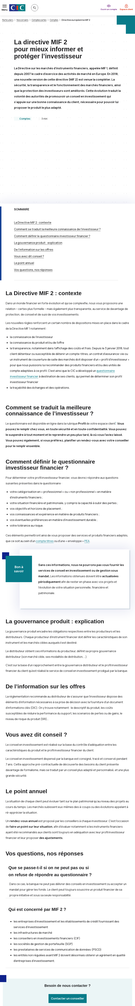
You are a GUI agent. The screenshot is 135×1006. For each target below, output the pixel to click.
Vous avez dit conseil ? (29, 186)
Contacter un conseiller (67, 928)
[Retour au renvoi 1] (79, 986)
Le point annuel (24, 193)
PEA (86, 471)
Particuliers (7, 20)
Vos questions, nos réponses (33, 199)
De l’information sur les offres (33, 179)
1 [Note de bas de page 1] (115, 352)
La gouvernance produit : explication (38, 172)
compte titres (45, 471)
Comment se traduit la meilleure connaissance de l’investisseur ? (57, 159)
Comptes (54, 20)
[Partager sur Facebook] (88, 955)
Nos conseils (22, 20)
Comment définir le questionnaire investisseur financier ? (52, 166)
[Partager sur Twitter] (80, 955)
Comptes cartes (39, 20)
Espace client (126, 9)
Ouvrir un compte (109, 9)
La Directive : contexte (32, 152)
